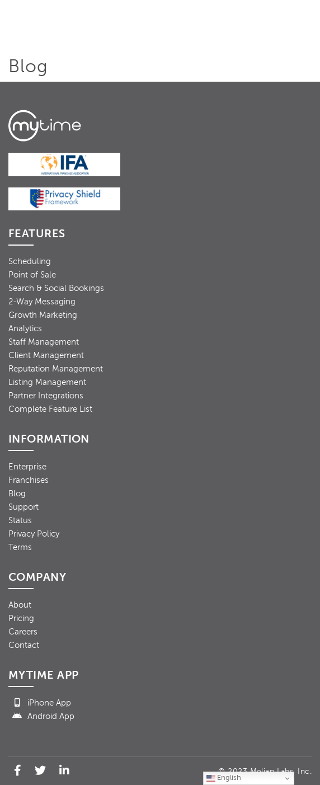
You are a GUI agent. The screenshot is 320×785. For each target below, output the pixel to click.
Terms (20, 547)
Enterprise (27, 466)
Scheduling (29, 261)
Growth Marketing (42, 315)
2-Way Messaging (42, 301)
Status (20, 520)
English (223, 778)
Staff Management (43, 341)
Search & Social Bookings (56, 288)
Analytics (25, 328)
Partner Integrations (45, 395)
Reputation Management (55, 368)
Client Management (46, 355)
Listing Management (47, 382)
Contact (23, 645)
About (19, 604)
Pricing (21, 618)
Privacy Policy (33, 533)
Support (23, 506)
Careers (22, 631)
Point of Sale (32, 274)
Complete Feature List (50, 409)
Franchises (28, 480)
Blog (17, 493)
